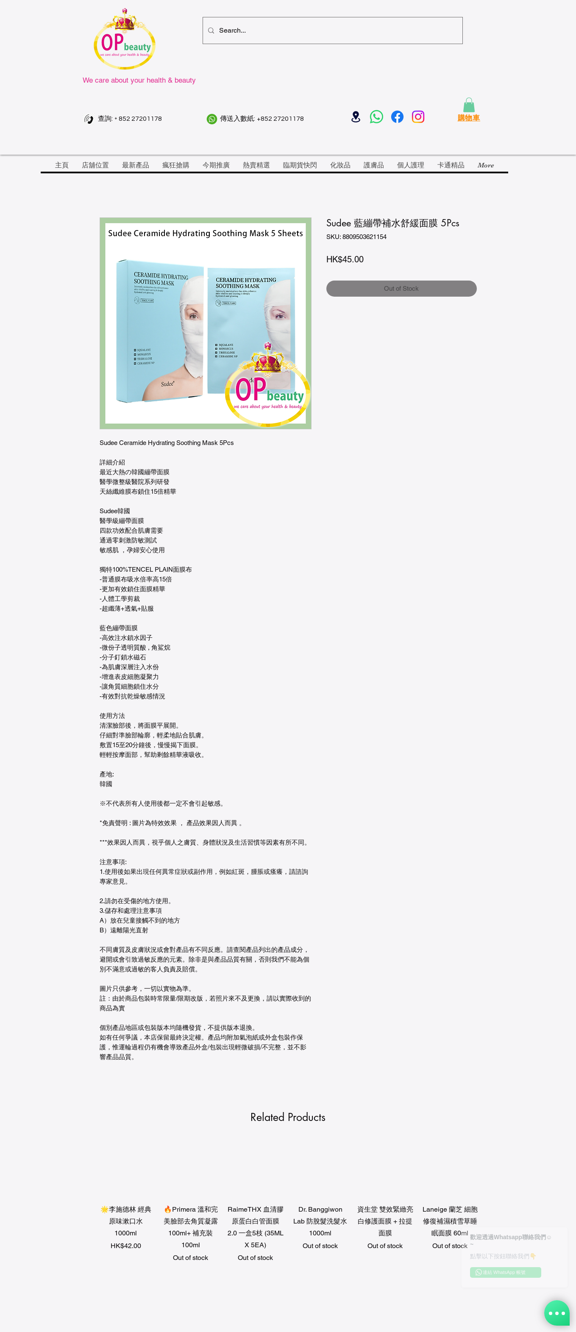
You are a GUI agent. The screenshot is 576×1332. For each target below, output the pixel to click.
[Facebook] (397, 116)
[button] (469, 104)
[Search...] (332, 30)
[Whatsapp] (376, 116)
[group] (288, 1219)
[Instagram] (418, 116)
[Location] (356, 116)
